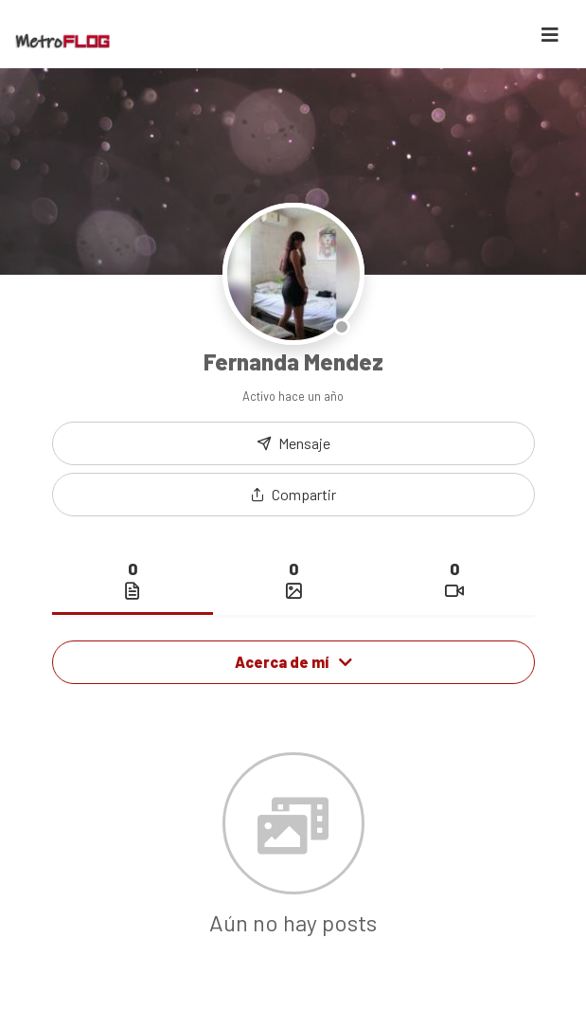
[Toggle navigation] (550, 34)
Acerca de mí (293, 662)
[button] (293, 494)
